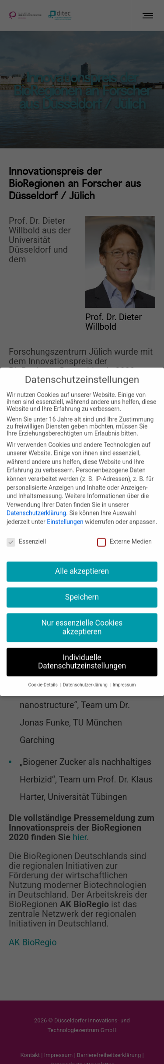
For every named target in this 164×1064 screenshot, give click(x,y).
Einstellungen (65, 512)
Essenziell (26, 532)
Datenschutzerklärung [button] (86, 676)
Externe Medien (124, 532)
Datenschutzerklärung (36, 503)
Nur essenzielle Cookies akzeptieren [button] (82, 618)
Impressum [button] (124, 676)
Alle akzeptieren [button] (82, 562)
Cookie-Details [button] (43, 676)
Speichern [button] (82, 588)
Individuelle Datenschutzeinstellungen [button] (82, 652)
